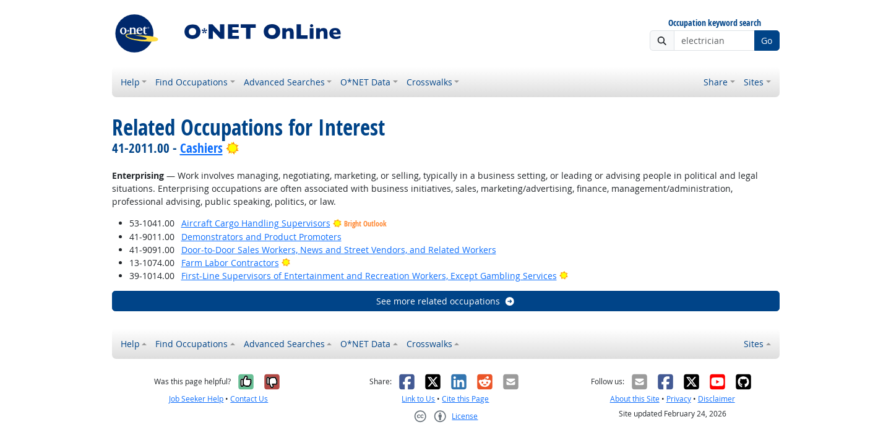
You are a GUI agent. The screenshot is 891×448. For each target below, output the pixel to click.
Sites (754, 82)
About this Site (635, 399)
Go (766, 40)
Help (130, 82)
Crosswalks (429, 82)
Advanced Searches (284, 82)
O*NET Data (365, 82)
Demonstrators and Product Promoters (261, 237)
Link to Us (418, 399)
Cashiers (201, 148)
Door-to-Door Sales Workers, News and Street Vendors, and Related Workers (338, 250)
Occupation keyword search (714, 23)
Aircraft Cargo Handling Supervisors (255, 223)
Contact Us (249, 399)
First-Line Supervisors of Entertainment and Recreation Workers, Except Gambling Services (369, 276)
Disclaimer (716, 399)
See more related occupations (445, 301)
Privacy (678, 399)
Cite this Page (465, 399)
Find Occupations (191, 82)
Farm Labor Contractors (230, 263)
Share (716, 82)
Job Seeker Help (196, 399)
